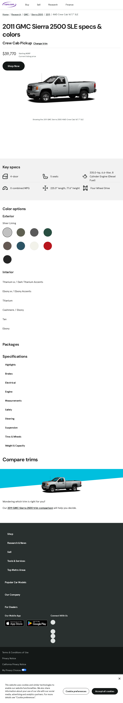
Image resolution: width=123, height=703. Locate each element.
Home (6, 14)
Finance (70, 4)
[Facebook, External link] (53, 627)
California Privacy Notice (14, 664)
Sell (38, 4)
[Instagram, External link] (53, 636)
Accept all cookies (104, 691)
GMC (26, 14)
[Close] (119, 678)
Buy (27, 4)
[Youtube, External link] (53, 631)
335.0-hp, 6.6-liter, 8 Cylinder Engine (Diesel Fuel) (103, 176)
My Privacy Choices (14, 670)
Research (53, 4)
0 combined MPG (19, 188)
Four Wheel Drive (100, 188)
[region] (61, 688)
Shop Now (14, 66)
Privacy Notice (9, 658)
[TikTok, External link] (53, 622)
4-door (14, 176)
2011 (48, 14)
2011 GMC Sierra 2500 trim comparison (30, 507)
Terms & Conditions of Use (15, 652)
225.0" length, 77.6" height (65, 188)
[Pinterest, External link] (53, 640)
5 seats (54, 176)
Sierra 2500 (37, 14)
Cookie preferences (76, 691)
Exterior (8, 216)
